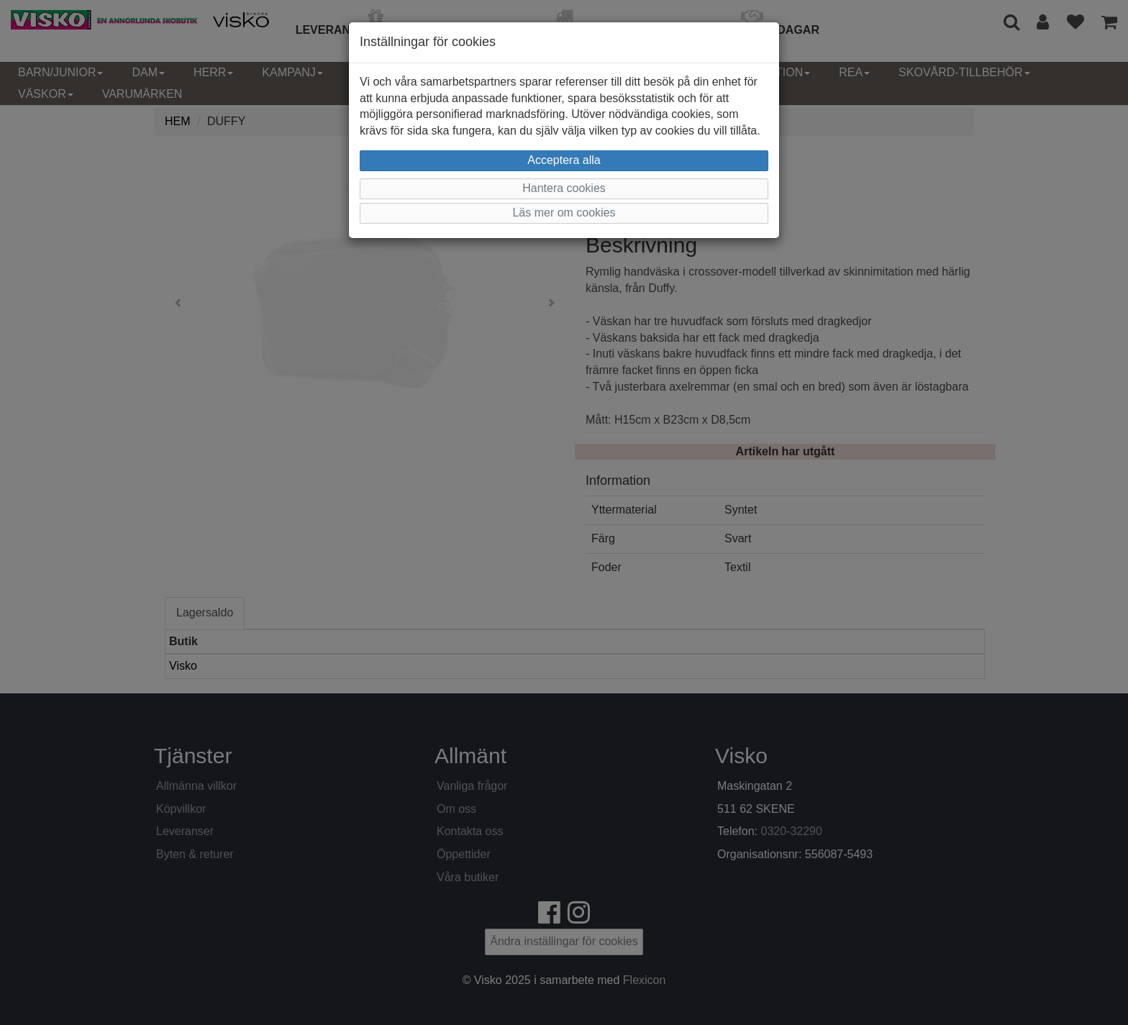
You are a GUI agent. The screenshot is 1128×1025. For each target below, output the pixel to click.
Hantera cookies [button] (564, 188)
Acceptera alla (563, 160)
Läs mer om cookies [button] (563, 212)
